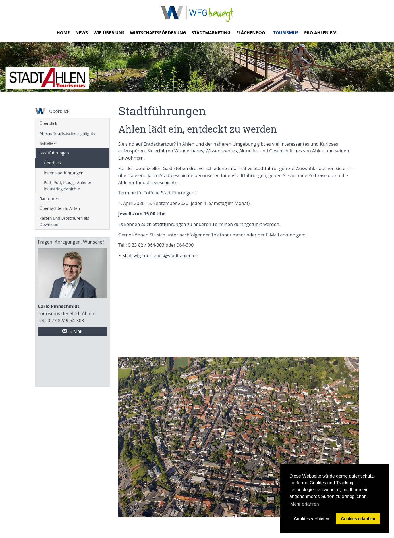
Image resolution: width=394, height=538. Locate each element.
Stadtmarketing (211, 32)
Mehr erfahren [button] (304, 504)
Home (63, 32)
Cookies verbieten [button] (311, 518)
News (81, 32)
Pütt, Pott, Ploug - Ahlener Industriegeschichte (68, 185)
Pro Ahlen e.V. (320, 32)
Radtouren (49, 198)
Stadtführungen (54, 153)
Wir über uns (109, 32)
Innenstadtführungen (63, 172)
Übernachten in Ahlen (60, 208)
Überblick (48, 123)
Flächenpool (251, 32)
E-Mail (72, 331)
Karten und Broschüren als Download (64, 221)
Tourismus (285, 32)
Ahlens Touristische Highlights (67, 133)
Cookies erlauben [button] (358, 518)
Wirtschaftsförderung (158, 32)
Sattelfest (48, 143)
